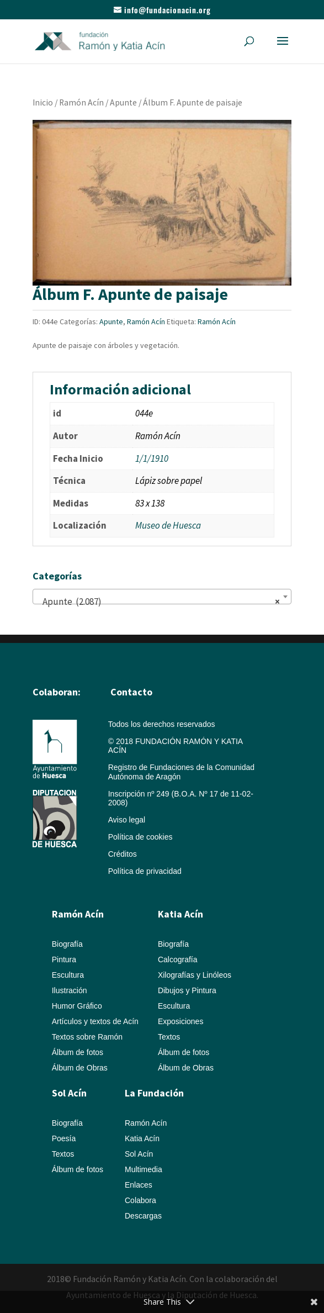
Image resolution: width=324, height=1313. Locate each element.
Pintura (64, 959)
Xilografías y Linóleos (194, 975)
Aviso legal (126, 819)
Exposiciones (181, 1021)
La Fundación (154, 1093)
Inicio (43, 102)
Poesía (64, 1138)
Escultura (68, 975)
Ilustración (69, 990)
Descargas (143, 1215)
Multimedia (143, 1169)
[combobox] (162, 596)
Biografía (67, 944)
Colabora (140, 1200)
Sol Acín (139, 1153)
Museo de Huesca (168, 525)
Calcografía (178, 959)
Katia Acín (180, 914)
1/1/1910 (151, 458)
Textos (169, 1036)
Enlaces (138, 1184)
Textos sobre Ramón (87, 1036)
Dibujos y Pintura (187, 990)
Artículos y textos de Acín (95, 1021)
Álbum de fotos (77, 1052)
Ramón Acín (81, 102)
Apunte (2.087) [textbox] (159, 601)
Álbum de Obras (80, 1067)
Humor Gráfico (77, 1005)
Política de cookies (140, 836)
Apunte (123, 102)
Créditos (122, 854)
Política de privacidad (145, 871)
